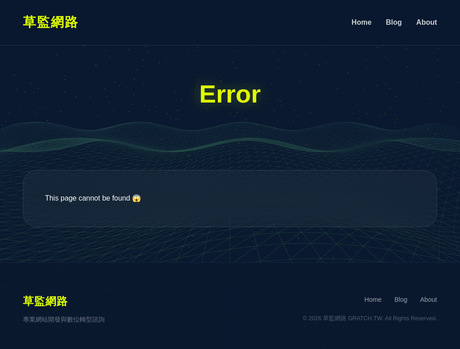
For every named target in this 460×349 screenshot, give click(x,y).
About (426, 22)
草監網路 (51, 22)
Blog (394, 22)
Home (362, 22)
